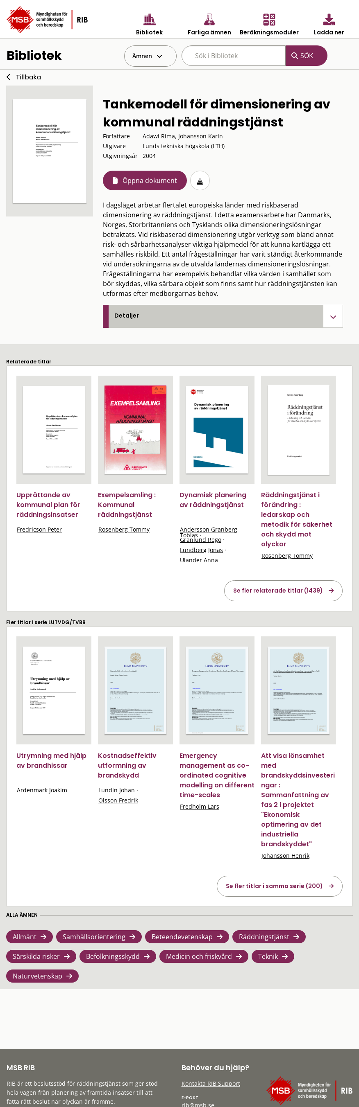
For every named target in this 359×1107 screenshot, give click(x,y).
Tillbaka (28, 77)
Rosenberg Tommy (124, 529)
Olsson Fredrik (118, 800)
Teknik (268, 956)
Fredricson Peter (39, 529)
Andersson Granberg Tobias (208, 532)
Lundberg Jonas (201, 550)
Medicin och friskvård (199, 956)
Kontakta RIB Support (211, 1083)
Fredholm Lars (199, 806)
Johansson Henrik (285, 855)
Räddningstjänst (264, 936)
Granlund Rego (200, 539)
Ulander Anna (199, 560)
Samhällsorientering (94, 936)
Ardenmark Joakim (42, 790)
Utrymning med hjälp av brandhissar (51, 760)
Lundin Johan (116, 790)
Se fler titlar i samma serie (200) (274, 886)
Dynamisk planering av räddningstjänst (213, 500)
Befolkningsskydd (113, 956)
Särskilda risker (36, 956)
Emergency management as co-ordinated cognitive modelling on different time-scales (217, 775)
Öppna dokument (150, 180)
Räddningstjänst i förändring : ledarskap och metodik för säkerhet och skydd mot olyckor (296, 519)
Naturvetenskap (37, 976)
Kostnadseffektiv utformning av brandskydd (127, 765)
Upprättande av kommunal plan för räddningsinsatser (48, 504)
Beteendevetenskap (182, 936)
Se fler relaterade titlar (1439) (278, 590)
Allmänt (24, 936)
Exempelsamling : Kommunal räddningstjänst (127, 504)
